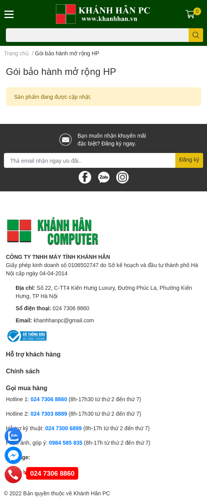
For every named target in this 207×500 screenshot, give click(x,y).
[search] (196, 35)
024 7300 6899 (63, 428)
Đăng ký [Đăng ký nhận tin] (189, 159)
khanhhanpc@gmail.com (64, 320)
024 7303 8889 (49, 413)
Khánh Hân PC (92, 493)
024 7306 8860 (71, 308)
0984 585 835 (66, 442)
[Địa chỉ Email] (103, 160)
